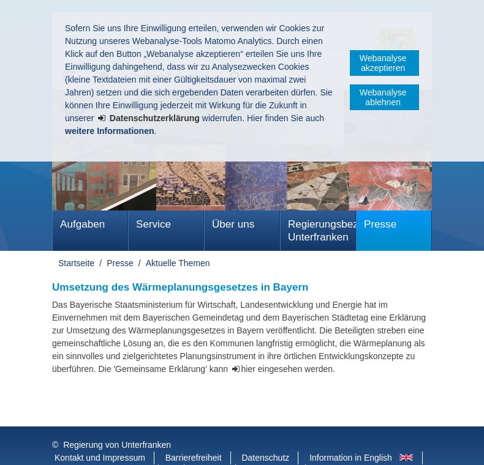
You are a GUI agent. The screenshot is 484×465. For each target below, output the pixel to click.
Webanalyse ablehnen (383, 97)
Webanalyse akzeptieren (383, 63)
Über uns (233, 224)
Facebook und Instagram (102, 446)
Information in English (350, 433)
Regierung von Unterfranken (117, 420)
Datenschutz (265, 433)
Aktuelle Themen (178, 263)
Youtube (211, 446)
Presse (380, 224)
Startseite (76, 263)
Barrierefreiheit (193, 433)
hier (248, 369)
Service (153, 224)
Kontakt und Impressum (100, 433)
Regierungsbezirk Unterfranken (322, 230)
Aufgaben (82, 224)
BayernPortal (272, 446)
